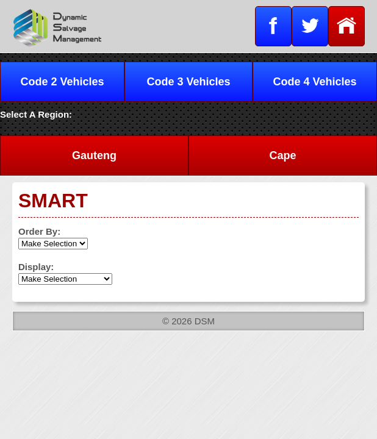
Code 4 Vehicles (314, 82)
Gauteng (94, 155)
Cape (282, 155)
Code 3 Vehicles (188, 82)
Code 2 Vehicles (62, 82)
